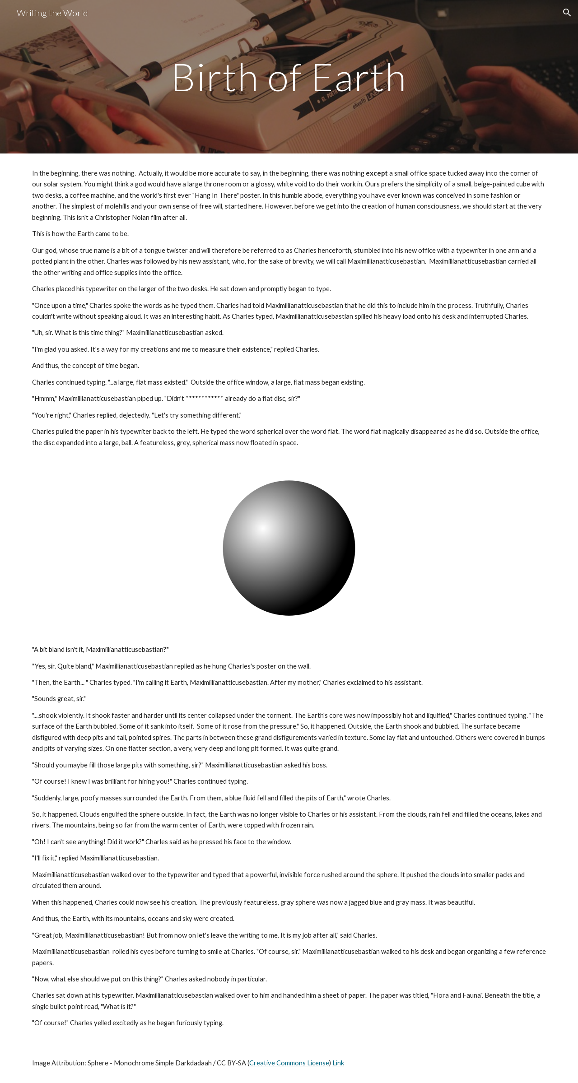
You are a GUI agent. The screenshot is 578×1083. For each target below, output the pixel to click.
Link (338, 1063)
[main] (289, 76)
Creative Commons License (289, 1063)
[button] (567, 12)
